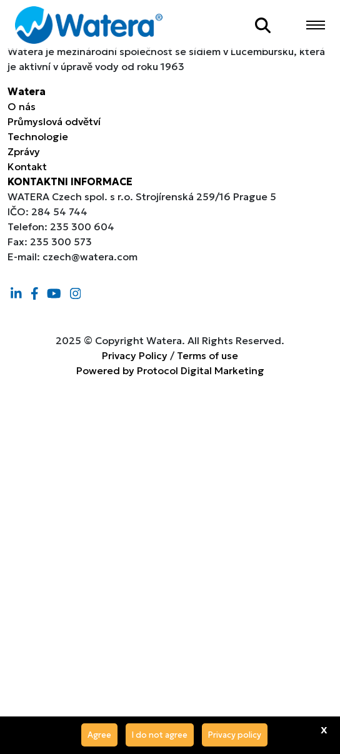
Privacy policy (234, 735)
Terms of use (207, 355)
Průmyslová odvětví (54, 121)
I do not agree (160, 735)
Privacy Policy (135, 355)
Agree (99, 735)
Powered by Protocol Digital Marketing (170, 370)
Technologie (38, 136)
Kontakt (27, 166)
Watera (27, 91)
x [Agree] (324, 729)
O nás (22, 106)
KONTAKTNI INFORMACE (70, 181)
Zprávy (24, 151)
